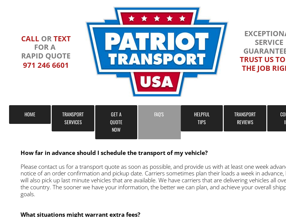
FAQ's (159, 114)
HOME (29, 114)
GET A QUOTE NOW (116, 122)
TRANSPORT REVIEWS (245, 118)
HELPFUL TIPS (202, 118)
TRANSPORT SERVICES (73, 118)
